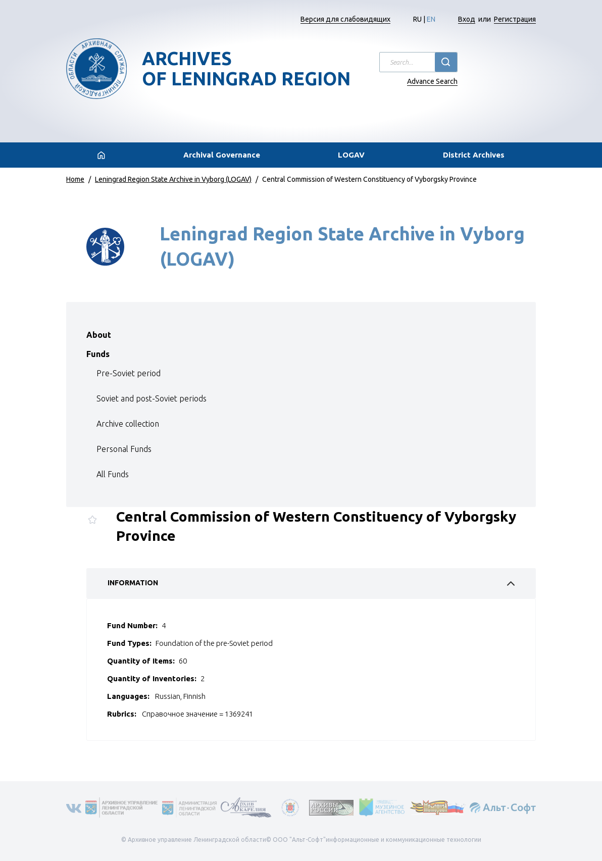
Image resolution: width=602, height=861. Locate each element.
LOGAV (351, 154)
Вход (466, 19)
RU (417, 19)
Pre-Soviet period (128, 373)
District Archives (474, 154)
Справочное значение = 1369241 (197, 714)
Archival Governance (221, 154)
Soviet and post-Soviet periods (151, 398)
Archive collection (127, 423)
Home (75, 179)
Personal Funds (124, 448)
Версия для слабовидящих (345, 19)
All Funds (112, 474)
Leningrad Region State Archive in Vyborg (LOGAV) (173, 179)
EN (431, 19)
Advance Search (432, 81)
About (98, 334)
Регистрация (515, 19)
